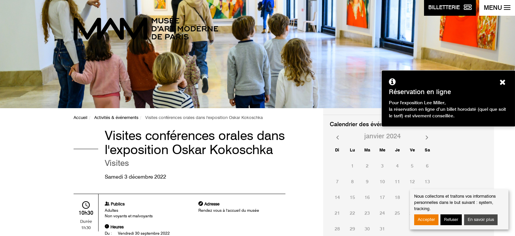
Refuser (451, 220)
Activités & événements (116, 118)
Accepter (426, 220)
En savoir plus (481, 220)
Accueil (80, 118)
